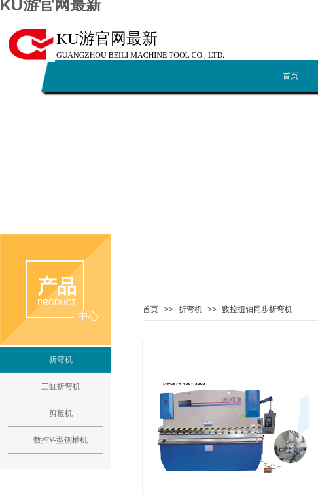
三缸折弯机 (60, 386)
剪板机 (61, 413)
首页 (150, 309)
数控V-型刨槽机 (60, 440)
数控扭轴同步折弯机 (257, 309)
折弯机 (190, 309)
